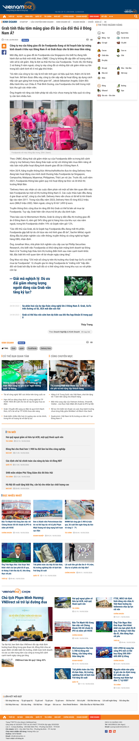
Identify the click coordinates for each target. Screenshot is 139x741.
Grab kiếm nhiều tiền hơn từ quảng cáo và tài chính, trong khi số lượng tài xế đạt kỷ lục (25, 417)
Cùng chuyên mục (62, 356)
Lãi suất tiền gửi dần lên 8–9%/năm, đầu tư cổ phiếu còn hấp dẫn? (79, 566)
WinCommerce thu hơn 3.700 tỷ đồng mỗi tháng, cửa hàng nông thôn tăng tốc (82, 652)
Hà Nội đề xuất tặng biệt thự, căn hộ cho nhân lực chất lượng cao (37, 484)
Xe (105, 22)
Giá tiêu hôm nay (94, 701)
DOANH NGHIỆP (81, 17)
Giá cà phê (81, 701)
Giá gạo (47, 705)
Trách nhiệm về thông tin (15, 738)
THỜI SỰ (11, 17)
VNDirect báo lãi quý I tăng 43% (30, 660)
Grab (13, 348)
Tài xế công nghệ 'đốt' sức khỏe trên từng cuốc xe (24, 395)
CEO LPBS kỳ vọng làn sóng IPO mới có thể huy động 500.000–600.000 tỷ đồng (124, 652)
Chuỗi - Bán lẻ (94, 22)
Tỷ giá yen (49, 701)
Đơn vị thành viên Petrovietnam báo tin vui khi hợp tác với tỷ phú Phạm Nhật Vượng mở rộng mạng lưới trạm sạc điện (48, 526)
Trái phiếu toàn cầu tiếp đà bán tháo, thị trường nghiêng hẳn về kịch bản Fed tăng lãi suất (48, 567)
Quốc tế (9, 465)
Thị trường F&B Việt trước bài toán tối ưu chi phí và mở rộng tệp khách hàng (70, 387)
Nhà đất (9, 453)
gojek (22, 348)
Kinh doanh (10, 21)
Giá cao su (57, 705)
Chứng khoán (7, 533)
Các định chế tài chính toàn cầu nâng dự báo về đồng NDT (34, 461)
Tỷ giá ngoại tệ (27, 701)
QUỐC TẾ (38, 17)
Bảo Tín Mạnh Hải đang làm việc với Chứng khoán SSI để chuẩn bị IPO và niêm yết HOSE (16, 524)
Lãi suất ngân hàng (110, 701)
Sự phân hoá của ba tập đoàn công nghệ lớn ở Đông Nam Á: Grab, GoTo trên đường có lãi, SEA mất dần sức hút (56, 307)
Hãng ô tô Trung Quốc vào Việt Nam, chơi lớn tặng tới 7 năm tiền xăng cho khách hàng (72, 396)
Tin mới (11, 432)
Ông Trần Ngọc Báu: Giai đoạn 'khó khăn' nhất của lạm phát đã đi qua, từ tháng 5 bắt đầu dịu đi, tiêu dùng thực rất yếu (16, 569)
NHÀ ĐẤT (57, 17)
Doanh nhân (79, 22)
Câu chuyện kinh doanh (42, 22)
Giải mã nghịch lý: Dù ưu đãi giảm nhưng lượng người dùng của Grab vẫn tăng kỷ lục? (32, 285)
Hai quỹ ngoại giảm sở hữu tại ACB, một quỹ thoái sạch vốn (34, 437)
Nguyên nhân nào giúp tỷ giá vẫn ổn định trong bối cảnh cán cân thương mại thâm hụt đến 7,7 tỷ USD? (124, 675)
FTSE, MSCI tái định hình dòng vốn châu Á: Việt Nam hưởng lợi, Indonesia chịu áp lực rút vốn (124, 604)
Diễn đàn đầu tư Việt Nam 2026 (92, 705)
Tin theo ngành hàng (110, 24)
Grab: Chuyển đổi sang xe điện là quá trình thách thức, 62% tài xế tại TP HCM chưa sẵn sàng (24, 410)
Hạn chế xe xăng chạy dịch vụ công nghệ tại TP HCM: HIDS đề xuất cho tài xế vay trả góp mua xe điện (24, 402)
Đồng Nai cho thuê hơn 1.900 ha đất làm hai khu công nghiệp (35, 449)
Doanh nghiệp (38, 536)
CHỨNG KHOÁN (68, 17)
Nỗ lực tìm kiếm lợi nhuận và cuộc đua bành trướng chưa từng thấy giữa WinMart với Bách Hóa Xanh (72, 410)
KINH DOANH (94, 17)
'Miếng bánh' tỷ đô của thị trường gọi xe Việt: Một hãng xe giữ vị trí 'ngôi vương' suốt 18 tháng (22, 385)
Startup (24, 22)
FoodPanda (32, 348)
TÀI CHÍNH (47, 17)
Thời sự (4, 579)
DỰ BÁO (19, 17)
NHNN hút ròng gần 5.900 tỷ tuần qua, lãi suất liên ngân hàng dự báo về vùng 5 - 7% (79, 524)
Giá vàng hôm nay (12, 701)
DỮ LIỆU (104, 17)
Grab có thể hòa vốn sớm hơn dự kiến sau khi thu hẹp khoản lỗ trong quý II (57, 316)
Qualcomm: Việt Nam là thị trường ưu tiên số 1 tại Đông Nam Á (72, 417)
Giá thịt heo (38, 705)
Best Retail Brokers (70, 705)
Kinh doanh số (63, 22)
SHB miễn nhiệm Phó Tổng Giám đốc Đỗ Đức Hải (29, 472)
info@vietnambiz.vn (18, 736)
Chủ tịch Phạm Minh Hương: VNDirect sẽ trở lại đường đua (24, 600)
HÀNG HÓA (29, 17)
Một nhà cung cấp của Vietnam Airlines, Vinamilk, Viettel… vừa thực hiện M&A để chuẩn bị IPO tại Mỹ (72, 403)
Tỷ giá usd (39, 701)
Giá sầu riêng (26, 705)
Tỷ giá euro (59, 701)
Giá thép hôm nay (12, 705)
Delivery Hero (46, 348)
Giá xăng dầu (124, 701)
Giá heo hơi (70, 701)
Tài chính (9, 441)
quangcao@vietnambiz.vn (119, 727)
